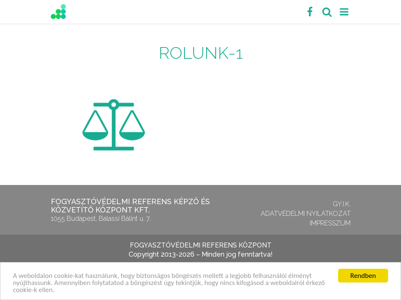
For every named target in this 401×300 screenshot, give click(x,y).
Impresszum (330, 223)
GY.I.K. (342, 204)
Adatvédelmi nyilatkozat (306, 214)
